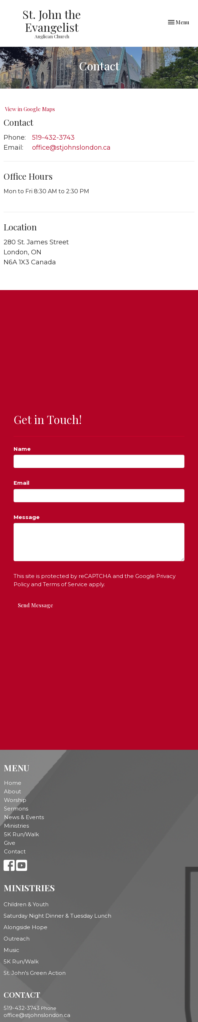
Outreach (17, 938)
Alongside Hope (25, 927)
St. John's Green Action (35, 972)
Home (12, 782)
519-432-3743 (53, 137)
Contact (15, 851)
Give (9, 842)
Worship (15, 800)
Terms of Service (65, 584)
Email (21, 482)
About (12, 791)
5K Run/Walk (21, 834)
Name (22, 448)
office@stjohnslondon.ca (71, 147)
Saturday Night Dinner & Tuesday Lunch (57, 915)
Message (27, 517)
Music (11, 950)
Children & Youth (26, 904)
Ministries (16, 825)
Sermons (16, 808)
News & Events (24, 817)
